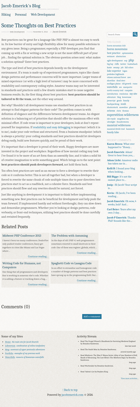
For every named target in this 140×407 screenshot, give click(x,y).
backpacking (113, 104)
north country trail (115, 90)
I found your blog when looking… (121, 170)
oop (125, 60)
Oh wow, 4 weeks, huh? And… (121, 203)
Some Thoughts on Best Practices (38, 25)
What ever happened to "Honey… (121, 145)
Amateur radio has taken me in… (122, 162)
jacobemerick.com (72, 394)
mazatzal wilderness (119, 125)
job (122, 67)
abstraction (121, 56)
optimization (127, 53)
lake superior (114, 70)
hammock (130, 129)
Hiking (6, 15)
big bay (110, 64)
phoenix (132, 107)
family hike (113, 132)
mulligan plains (113, 84)
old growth (126, 84)
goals (119, 100)
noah (123, 103)
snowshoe (123, 107)
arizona (111, 110)
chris (119, 111)
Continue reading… (38, 256)
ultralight (111, 122)
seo (120, 87)
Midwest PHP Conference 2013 (21, 235)
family (126, 100)
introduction (112, 94)
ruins (135, 84)
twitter (123, 64)
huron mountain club (116, 46)
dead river (120, 80)
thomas (125, 111)
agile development (115, 60)
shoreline (111, 80)
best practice (113, 53)
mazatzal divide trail (116, 129)
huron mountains (117, 49)
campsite (129, 90)
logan (124, 71)
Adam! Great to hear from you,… (121, 154)
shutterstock (112, 107)
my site (133, 93)
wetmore (111, 56)
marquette (127, 87)
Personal (20, 15)
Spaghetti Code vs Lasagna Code (71, 263)
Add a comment (91, 316)
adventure (111, 97)
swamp (116, 67)
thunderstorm (123, 122)
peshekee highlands (115, 74)
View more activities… (130, 378)
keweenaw (126, 97)
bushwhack (133, 64)
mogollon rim (123, 119)
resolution (123, 94)
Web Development (43, 15)
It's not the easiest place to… (119, 178)
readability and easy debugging (51, 127)
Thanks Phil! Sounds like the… (121, 219)
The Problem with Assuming (69, 235)
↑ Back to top (70, 390)
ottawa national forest (116, 77)
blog (119, 97)
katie (109, 67)
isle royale (111, 119)
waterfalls (112, 87)
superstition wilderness (123, 115)
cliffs (117, 64)
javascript (111, 100)
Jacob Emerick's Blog (20, 5)
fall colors (129, 67)
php (131, 60)
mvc (129, 77)
